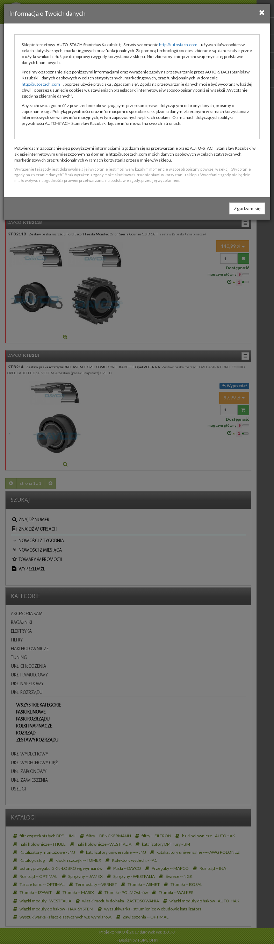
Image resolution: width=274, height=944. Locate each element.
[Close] (262, 12)
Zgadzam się (247, 208)
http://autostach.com (178, 44)
